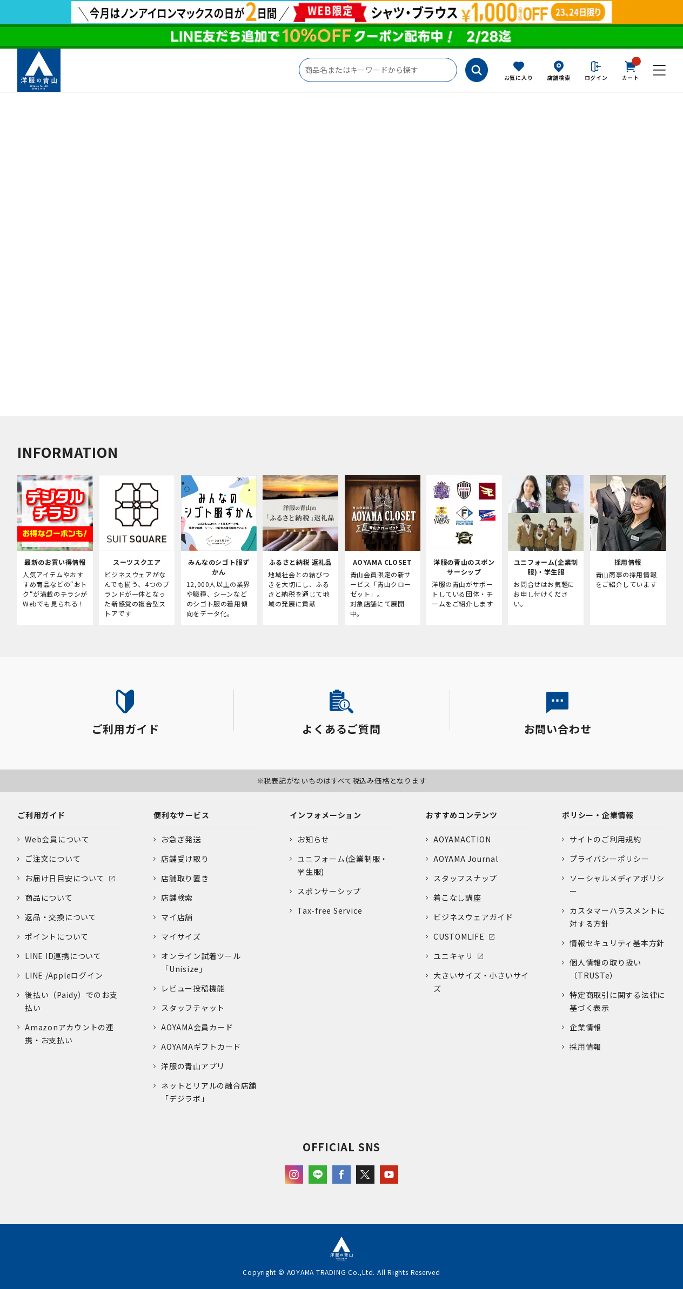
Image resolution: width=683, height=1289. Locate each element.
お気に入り (518, 77)
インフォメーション (325, 814)
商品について (49, 897)
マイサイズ (181, 936)
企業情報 (585, 1027)
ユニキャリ (453, 955)
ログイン (596, 77)
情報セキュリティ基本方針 (617, 942)
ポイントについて (57, 936)
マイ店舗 (177, 917)
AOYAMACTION (462, 839)
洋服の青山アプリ (193, 1066)
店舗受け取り (185, 858)
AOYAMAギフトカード (201, 1046)
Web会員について (57, 839)
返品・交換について (61, 917)
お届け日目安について (65, 878)
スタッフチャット (193, 1007)
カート (630, 70)
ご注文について (53, 858)
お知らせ (313, 839)
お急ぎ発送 (181, 839)
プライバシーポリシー (609, 858)
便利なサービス (181, 814)
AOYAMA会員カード (197, 1027)
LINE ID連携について (63, 955)
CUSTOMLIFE (459, 936)
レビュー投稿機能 (193, 988)
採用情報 (585, 1046)
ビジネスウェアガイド (473, 917)
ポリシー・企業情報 (598, 814)
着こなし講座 (457, 897)
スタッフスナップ (465, 878)
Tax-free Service (329, 910)
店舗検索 (559, 77)
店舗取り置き (185, 878)
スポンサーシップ (329, 891)
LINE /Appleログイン (64, 975)
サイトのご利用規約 (605, 839)
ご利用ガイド (41, 814)
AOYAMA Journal (465, 858)
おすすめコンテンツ (462, 814)
